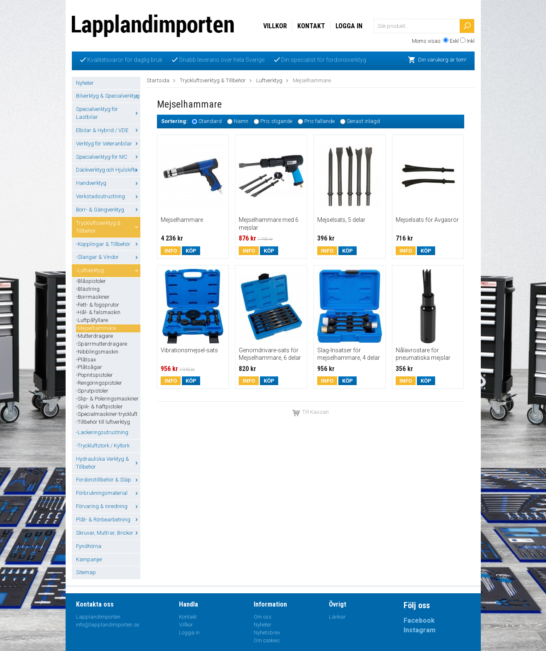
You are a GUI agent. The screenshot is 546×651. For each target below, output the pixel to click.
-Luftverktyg (108, 270)
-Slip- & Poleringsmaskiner (107, 399)
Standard (210, 121)
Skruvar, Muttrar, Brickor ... (108, 533)
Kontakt (311, 26)
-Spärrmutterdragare (101, 344)
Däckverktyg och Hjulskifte (108, 170)
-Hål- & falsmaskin (98, 312)
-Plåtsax (86, 359)
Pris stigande (276, 121)
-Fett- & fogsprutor (97, 305)
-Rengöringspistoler (99, 383)
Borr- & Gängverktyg (108, 209)
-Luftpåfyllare (92, 320)
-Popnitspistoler (94, 375)
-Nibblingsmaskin (97, 352)
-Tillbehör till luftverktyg (103, 422)
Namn (241, 121)
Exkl (454, 41)
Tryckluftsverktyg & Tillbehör (108, 227)
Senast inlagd (363, 121)
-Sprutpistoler (92, 391)
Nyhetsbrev (267, 632)
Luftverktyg (269, 80)
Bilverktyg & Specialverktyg (108, 96)
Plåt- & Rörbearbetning (108, 519)
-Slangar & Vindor (108, 257)
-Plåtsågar (89, 367)
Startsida (158, 80)
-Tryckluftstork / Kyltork (103, 445)
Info (170, 251)
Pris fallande (319, 121)
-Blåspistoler (91, 281)
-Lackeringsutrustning (102, 432)
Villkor (275, 26)
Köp (191, 251)
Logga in (348, 26)
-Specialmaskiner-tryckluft (106, 414)
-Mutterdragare (94, 336)
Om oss (263, 617)
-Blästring (88, 289)
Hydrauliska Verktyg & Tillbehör (108, 463)
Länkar (337, 617)
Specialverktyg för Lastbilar (108, 113)
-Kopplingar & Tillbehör (108, 244)
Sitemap (86, 572)
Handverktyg (108, 183)
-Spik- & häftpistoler (99, 406)
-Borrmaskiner (93, 297)
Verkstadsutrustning (108, 196)
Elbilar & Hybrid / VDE (108, 130)
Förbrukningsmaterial (108, 493)
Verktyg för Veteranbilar (108, 143)
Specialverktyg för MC (108, 157)
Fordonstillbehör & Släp (108, 480)
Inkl (471, 41)
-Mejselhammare (96, 328)
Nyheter (85, 83)
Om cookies (267, 640)
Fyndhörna (88, 546)
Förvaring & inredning (108, 506)
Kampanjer (89, 559)
